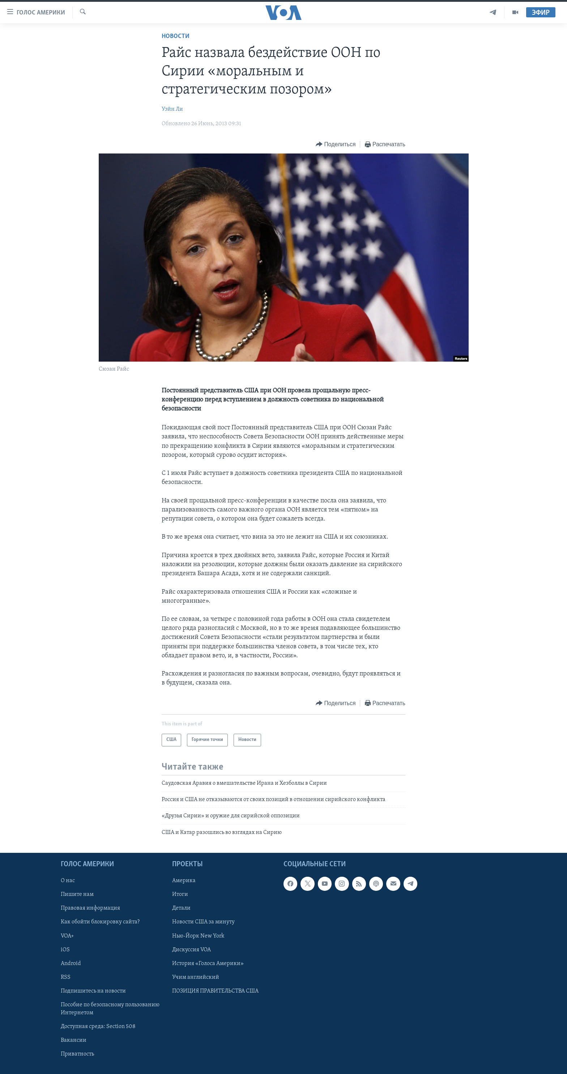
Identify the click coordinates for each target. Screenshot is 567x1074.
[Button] (335, 144)
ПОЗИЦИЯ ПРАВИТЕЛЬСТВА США (215, 991)
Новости (175, 36)
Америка (184, 881)
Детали (181, 908)
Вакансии (73, 1040)
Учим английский (195, 977)
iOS (65, 950)
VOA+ (67, 936)
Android (71, 963)
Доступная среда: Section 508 (98, 1026)
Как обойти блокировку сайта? (100, 922)
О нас (68, 881)
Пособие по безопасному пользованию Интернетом (110, 1009)
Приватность (77, 1054)
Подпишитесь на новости (93, 991)
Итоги (180, 895)
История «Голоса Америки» (208, 963)
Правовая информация (90, 908)
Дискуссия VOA (191, 950)
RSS (66, 977)
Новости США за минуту (203, 922)
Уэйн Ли (172, 109)
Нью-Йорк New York (198, 936)
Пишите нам (77, 895)
